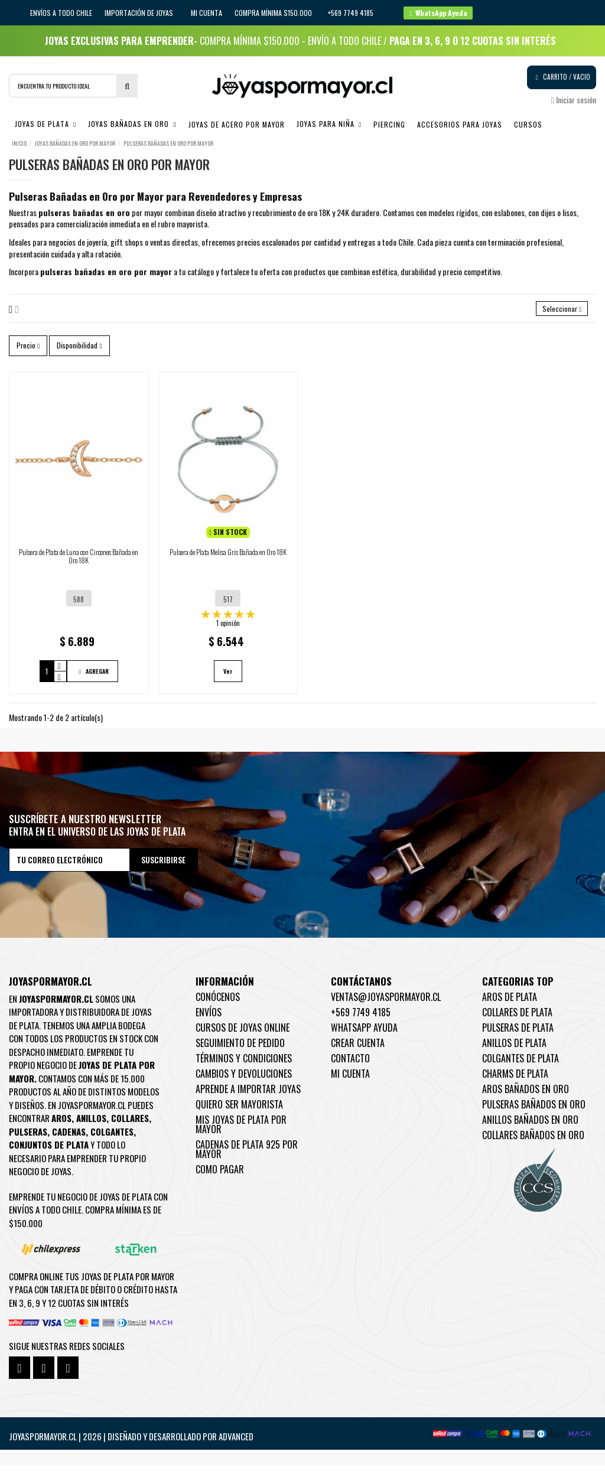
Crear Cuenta (358, 1049)
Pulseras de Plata (518, 1033)
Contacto (350, 1064)
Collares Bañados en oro (533, 1141)
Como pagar (220, 1175)
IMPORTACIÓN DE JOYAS (140, 13)
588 (78, 605)
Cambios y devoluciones (244, 1079)
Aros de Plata (509, 1003)
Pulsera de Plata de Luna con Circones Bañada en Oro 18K (78, 562)
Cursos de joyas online (243, 1033)
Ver (228, 677)
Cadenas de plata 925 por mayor (247, 1155)
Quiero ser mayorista (239, 1110)
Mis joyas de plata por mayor (241, 1130)
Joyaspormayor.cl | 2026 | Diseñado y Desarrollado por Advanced (131, 1442)
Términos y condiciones (244, 1064)
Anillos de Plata (514, 1049)
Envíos (209, 1018)
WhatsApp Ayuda (364, 1033)
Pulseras (28, 1137)
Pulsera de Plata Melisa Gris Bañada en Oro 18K (228, 558)
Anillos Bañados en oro (530, 1125)
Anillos (91, 1123)
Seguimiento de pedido (240, 1049)
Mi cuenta (206, 13)
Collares (130, 1123)
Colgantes (112, 1137)
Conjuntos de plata (49, 1150)
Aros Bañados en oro (525, 1095)
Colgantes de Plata (520, 1064)
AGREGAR (92, 677)
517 (228, 605)
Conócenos (218, 1003)
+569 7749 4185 (361, 1018)
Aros (61, 1123)
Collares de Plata (517, 1018)
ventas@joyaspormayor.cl (386, 1003)
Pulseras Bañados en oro (534, 1110)
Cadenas (69, 1137)
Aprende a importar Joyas (248, 1095)
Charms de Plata (515, 1079)
